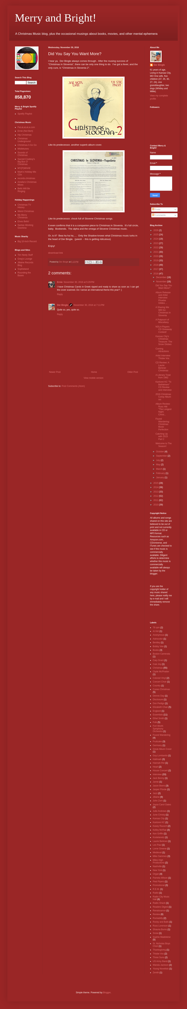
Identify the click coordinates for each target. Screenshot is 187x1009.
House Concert (160, 770)
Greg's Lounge (25, 259)
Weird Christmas (26, 211)
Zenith (156, 972)
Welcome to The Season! (164, 444)
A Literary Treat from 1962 (163, 376)
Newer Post (55, 372)
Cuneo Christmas (161, 689)
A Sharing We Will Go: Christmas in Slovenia (163, 311)
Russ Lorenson (160, 925)
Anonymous (158, 635)
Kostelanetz (158, 837)
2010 (156, 504)
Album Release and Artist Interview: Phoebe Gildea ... (163, 298)
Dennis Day (158, 695)
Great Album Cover (162, 749)
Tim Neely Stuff (25, 255)
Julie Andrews (159, 811)
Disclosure (158, 699)
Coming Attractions (162, 350)
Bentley (156, 642)
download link (55, 252)
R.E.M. (156, 889)
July (158, 460)
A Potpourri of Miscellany (162, 321)
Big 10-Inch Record (27, 241)
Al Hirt (156, 631)
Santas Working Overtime (25, 226)
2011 (156, 500)
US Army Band (160, 961)
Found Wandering (161, 735)
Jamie (156, 782)
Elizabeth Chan (160, 707)
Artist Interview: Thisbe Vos (163, 356)
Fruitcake (157, 741)
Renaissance (159, 910)
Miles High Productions (158, 861)
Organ (156, 874)
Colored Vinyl (159, 678)
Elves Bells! (23, 221)
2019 (156, 260)
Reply (60, 294)
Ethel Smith (158, 718)
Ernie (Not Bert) (25, 131)
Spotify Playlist (25, 113)
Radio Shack (159, 903)
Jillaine (156, 797)
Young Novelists (161, 968)
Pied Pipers (158, 881)
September (162, 456)
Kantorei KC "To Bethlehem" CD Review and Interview (163, 386)
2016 (156, 273)
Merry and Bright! (55, 18)
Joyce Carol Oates (162, 804)
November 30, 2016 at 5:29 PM (79, 282)
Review (156, 914)
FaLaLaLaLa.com (26, 127)
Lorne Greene (159, 848)
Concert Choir (159, 681)
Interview (157, 774)
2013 (156, 491)
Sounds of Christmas (23, 154)
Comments (159, 215)
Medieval (157, 852)
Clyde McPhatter (161, 671)
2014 (156, 487)
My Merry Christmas (23, 216)
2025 (156, 234)
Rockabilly (158, 918)
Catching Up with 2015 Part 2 (162, 436)
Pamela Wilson (160, 878)
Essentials (158, 714)
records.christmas (26, 178)
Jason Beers (159, 785)
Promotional (159, 885)
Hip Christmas (24, 135)
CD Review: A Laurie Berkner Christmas (162, 366)
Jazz (155, 793)
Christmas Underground (24, 139)
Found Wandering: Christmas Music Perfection (163, 424)
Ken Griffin (158, 833)
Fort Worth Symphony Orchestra (158, 729)
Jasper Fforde (159, 789)
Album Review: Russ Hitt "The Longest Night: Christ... (163, 409)
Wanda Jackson (160, 965)
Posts (156, 209)
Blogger (107, 992)
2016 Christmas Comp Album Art (163, 397)
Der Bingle (62, 305)
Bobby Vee (158, 646)
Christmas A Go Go (27, 145)
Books (156, 650)
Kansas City (159, 818)
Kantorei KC (159, 822)
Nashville (157, 866)
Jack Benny (158, 778)
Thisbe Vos (158, 953)
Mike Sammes (160, 856)
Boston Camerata (161, 654)
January (160, 477)
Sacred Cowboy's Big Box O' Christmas (26, 162)
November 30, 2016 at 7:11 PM (89, 305)
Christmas (158, 668)
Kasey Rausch (160, 826)
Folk (155, 722)
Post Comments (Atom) (73, 386)
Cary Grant (158, 660)
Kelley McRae (159, 830)
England (157, 711)
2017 (156, 269)
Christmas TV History (24, 206)
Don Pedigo (158, 703)
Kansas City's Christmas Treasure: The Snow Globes (164, 340)
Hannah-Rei (159, 763)
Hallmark (157, 759)
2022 (156, 247)
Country (157, 685)
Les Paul (157, 845)
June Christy (159, 814)
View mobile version (93, 378)
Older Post (132, 372)
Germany (157, 745)
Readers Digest (160, 907)
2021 (156, 252)
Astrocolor (158, 639)
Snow (155, 933)
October (160, 451)
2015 (156, 483)
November (161, 281)
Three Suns (158, 957)
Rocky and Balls (161, 922)
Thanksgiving (159, 950)
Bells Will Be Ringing (24, 189)
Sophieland (23, 269)
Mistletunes (23, 148)
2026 (156, 230)
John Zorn (158, 800)
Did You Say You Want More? (164, 286)
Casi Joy (157, 664)
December (161, 277)
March (159, 469)
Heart (155, 767)
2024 (156, 239)
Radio (155, 893)
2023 (156, 243)
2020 (156, 256)
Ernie (60, 282)
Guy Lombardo (160, 755)
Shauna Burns (160, 929)
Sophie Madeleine (162, 937)
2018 (156, 265)
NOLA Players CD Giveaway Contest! (164, 329)
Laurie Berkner (160, 841)
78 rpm (156, 627)
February (161, 473)
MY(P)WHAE (24, 168)
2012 (156, 496)
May (158, 464)
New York (157, 870)
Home (94, 372)
